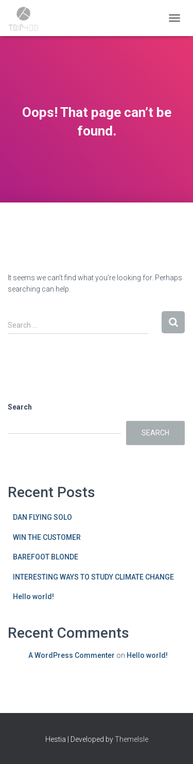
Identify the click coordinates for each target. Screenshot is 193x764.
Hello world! (33, 596)
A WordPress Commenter (71, 655)
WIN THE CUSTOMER (47, 537)
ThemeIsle (131, 739)
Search (20, 407)
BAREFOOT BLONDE (45, 557)
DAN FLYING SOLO (42, 517)
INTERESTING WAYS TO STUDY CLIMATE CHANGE (93, 577)
